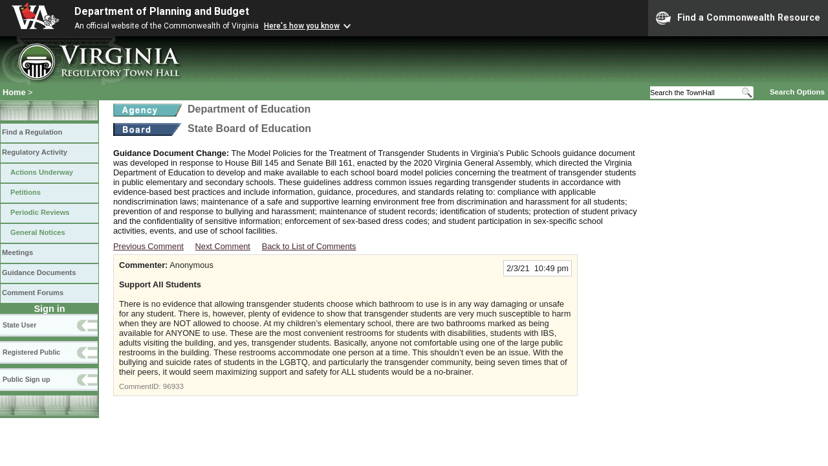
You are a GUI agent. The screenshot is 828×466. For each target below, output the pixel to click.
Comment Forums (32, 292)
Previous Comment (148, 246)
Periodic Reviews (40, 212)
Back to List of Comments (309, 246)
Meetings (17, 252)
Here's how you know (302, 25)
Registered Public (31, 352)
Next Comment (222, 246)
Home (14, 92)
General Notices (37, 232)
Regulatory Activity (34, 152)
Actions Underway (41, 172)
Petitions (25, 192)
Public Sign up (26, 379)
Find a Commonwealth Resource (738, 18)
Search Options (797, 92)
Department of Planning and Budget (161, 11)
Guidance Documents (39, 272)
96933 (173, 386)
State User (19, 325)
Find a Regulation (32, 132)
